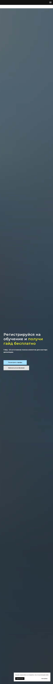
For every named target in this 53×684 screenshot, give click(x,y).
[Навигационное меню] (50, 2)
